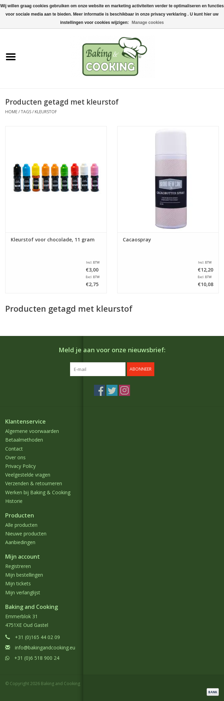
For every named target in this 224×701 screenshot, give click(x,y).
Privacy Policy (20, 466)
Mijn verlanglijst (22, 592)
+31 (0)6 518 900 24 (36, 658)
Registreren (18, 566)
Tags (26, 112)
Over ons (15, 457)
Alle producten (21, 525)
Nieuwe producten (25, 533)
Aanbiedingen (20, 542)
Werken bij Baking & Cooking (37, 492)
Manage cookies (148, 22)
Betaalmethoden (24, 439)
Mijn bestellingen (24, 574)
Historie (14, 501)
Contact (14, 448)
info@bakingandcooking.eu (45, 647)
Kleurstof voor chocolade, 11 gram (53, 240)
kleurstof (46, 112)
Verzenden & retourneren (33, 483)
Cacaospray (137, 240)
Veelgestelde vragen (27, 474)
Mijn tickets (18, 583)
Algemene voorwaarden (32, 431)
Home (11, 112)
